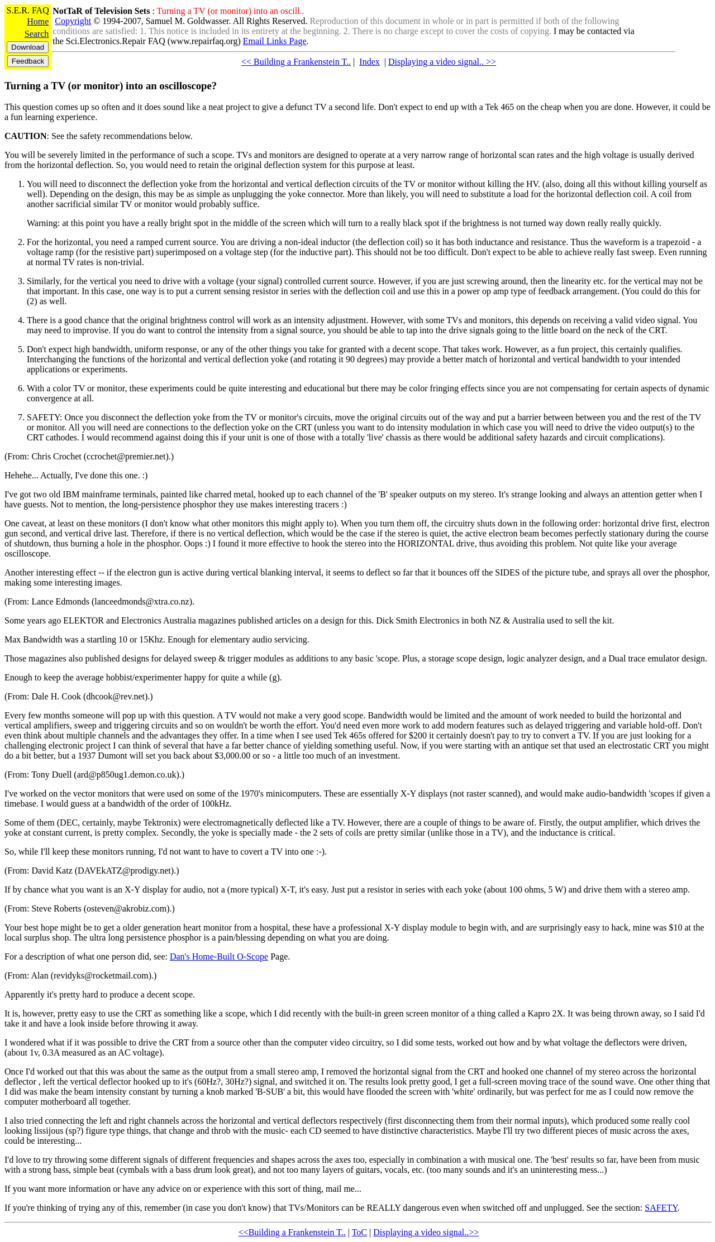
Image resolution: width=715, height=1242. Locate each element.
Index (369, 61)
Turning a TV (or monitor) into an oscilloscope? (110, 86)
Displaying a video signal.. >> (442, 61)
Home (38, 21)
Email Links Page (275, 41)
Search (37, 34)
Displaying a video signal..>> (426, 1232)
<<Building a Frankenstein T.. (292, 1232)
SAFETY (661, 1207)
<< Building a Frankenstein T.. (296, 61)
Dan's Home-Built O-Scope (219, 956)
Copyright (73, 21)
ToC (359, 1232)
